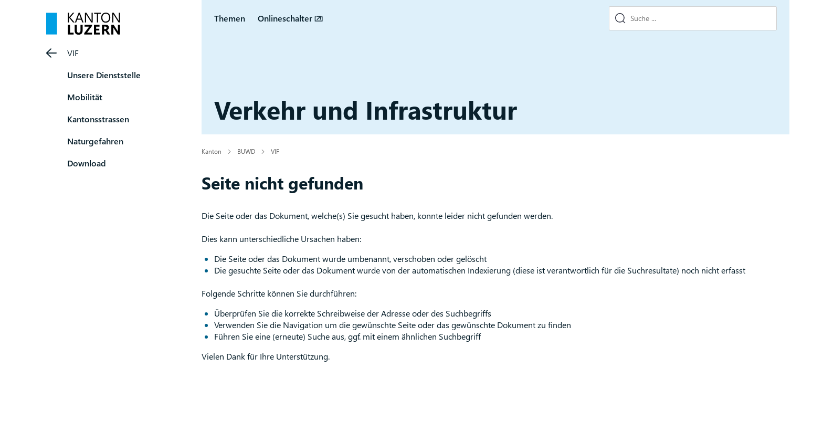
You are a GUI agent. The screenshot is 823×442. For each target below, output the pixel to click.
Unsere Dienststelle (104, 74)
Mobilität (84, 96)
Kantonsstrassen (98, 118)
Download (86, 163)
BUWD (246, 151)
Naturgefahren (95, 140)
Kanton (211, 151)
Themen (229, 18)
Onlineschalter (285, 18)
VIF (73, 52)
